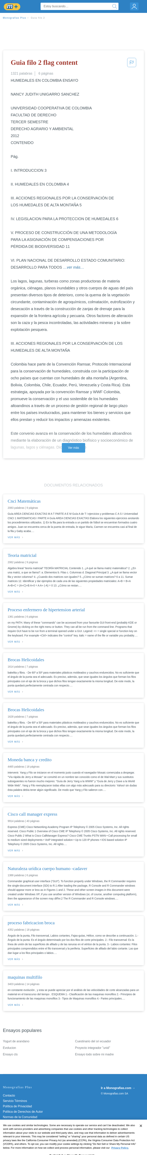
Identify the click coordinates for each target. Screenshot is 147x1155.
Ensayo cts (10, 1054)
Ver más (73, 447)
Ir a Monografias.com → (118, 1088)
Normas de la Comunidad (20, 1117)
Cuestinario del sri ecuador (93, 1041)
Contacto (9, 1095)
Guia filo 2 (38, 18)
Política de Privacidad (17, 1106)
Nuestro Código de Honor (20, 1122)
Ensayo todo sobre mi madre (94, 1054)
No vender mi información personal (26, 1127)
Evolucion (9, 1047)
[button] (131, 63)
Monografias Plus (14, 18)
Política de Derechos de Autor (23, 1111)
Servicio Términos (15, 1101)
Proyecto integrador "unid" (92, 1047)
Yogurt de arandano (16, 1041)
